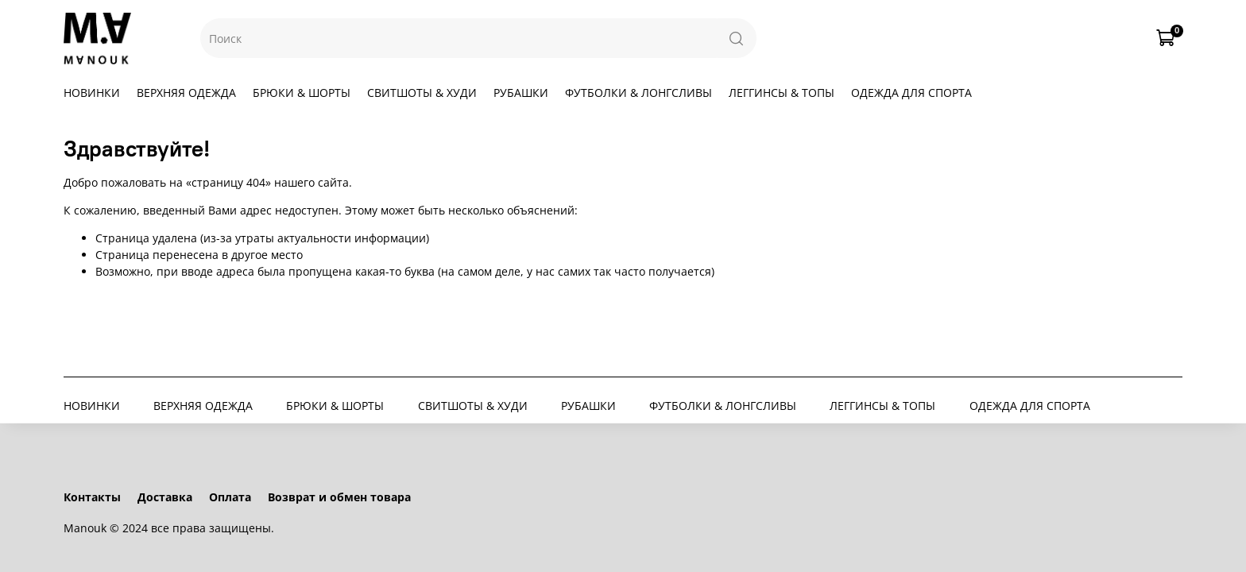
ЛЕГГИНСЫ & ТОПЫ (781, 92)
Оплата (230, 496)
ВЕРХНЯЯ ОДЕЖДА (186, 92)
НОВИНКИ (92, 92)
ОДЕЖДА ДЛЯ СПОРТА (911, 92)
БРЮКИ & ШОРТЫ (301, 92)
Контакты (92, 496)
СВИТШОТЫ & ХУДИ (422, 92)
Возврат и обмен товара (339, 496)
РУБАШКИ (520, 92)
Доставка (164, 496)
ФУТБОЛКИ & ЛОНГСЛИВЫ (638, 92)
